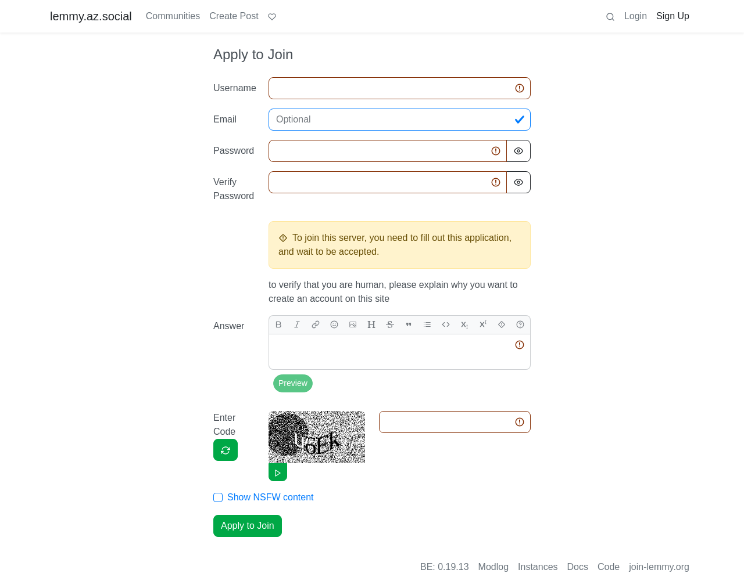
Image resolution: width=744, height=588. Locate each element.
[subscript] (464, 325)
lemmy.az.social (91, 16)
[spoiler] (501, 325)
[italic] (297, 325)
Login (635, 16)
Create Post (233, 16)
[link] (315, 325)
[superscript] (483, 325)
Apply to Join (247, 526)
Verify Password (233, 189)
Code (609, 567)
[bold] (278, 325)
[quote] (408, 325)
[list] (427, 325)
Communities (173, 16)
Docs (577, 567)
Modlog (493, 567)
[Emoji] (334, 325)
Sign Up (672, 16)
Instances (537, 567)
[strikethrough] (390, 325)
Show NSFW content (270, 497)
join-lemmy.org (659, 567)
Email (225, 119)
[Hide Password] (518, 151)
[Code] (446, 325)
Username (234, 88)
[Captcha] (225, 450)
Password (233, 151)
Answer (228, 326)
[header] (371, 325)
